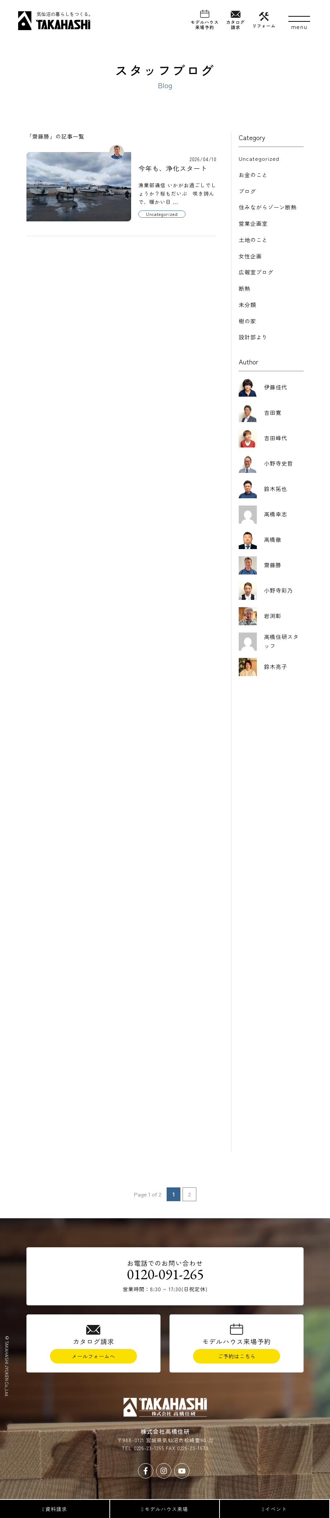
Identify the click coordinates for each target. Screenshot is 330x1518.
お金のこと (253, 175)
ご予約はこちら (237, 1360)
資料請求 (54, 1509)
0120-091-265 (165, 1278)
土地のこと (253, 240)
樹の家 (247, 321)
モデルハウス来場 (164, 1509)
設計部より (253, 337)
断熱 (244, 288)
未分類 (247, 304)
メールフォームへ (93, 1360)
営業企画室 (253, 223)
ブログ (247, 191)
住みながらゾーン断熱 (268, 207)
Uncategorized (259, 158)
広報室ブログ (256, 272)
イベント (274, 1509)
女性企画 (250, 256)
